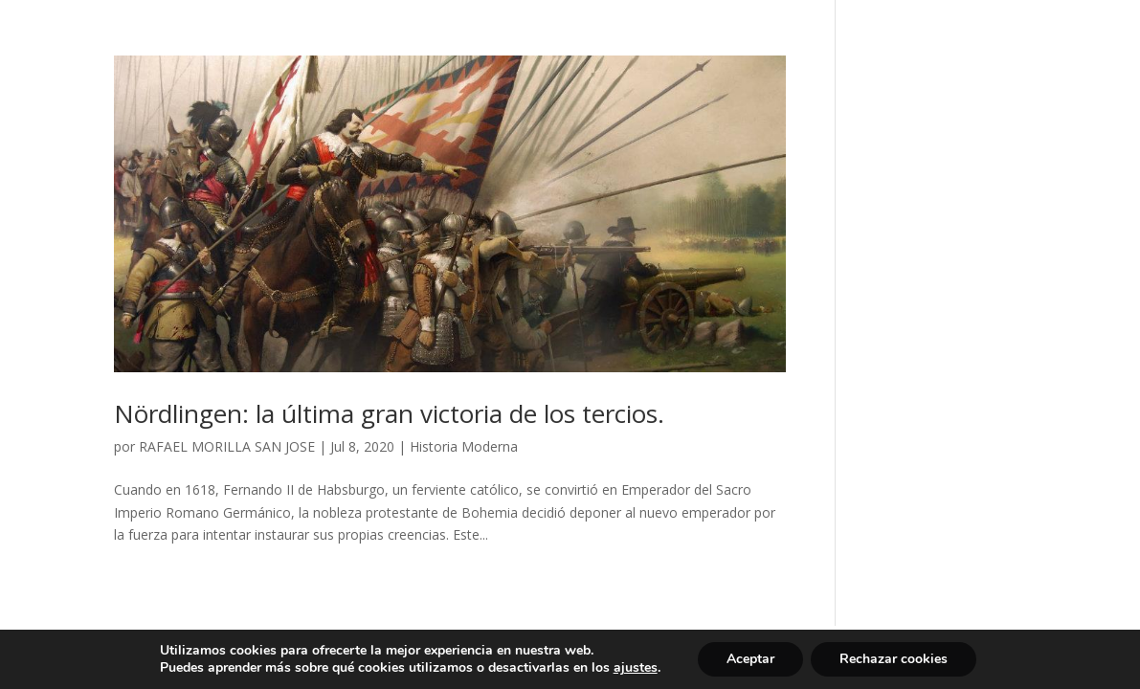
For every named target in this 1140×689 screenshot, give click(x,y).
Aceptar (750, 659)
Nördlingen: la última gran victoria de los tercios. (389, 413)
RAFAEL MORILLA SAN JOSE (227, 446)
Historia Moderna (464, 446)
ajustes (636, 668)
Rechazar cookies (893, 659)
